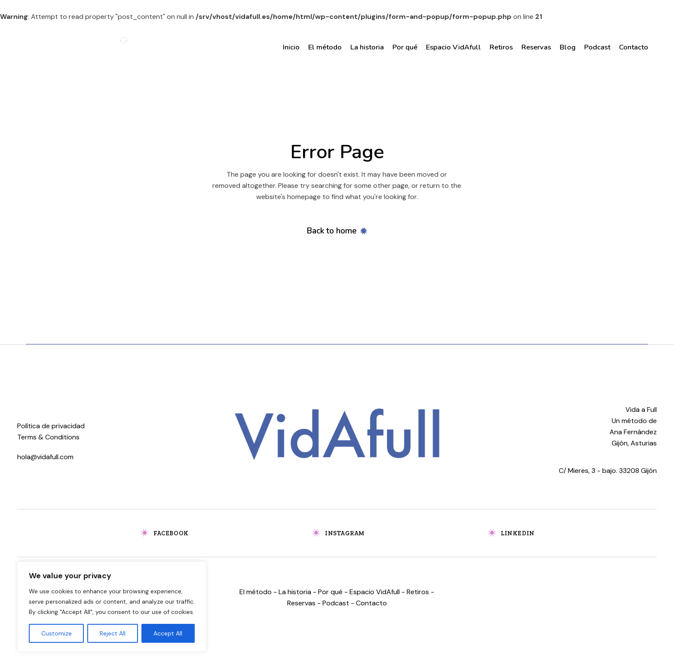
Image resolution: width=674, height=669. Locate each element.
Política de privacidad (51, 425)
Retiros (418, 591)
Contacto (371, 603)
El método (255, 591)
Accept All (167, 633)
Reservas (301, 603)
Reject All (113, 633)
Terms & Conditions (48, 437)
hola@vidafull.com (45, 456)
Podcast (335, 603)
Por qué (330, 591)
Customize (56, 633)
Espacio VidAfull (374, 591)
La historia (295, 591)
